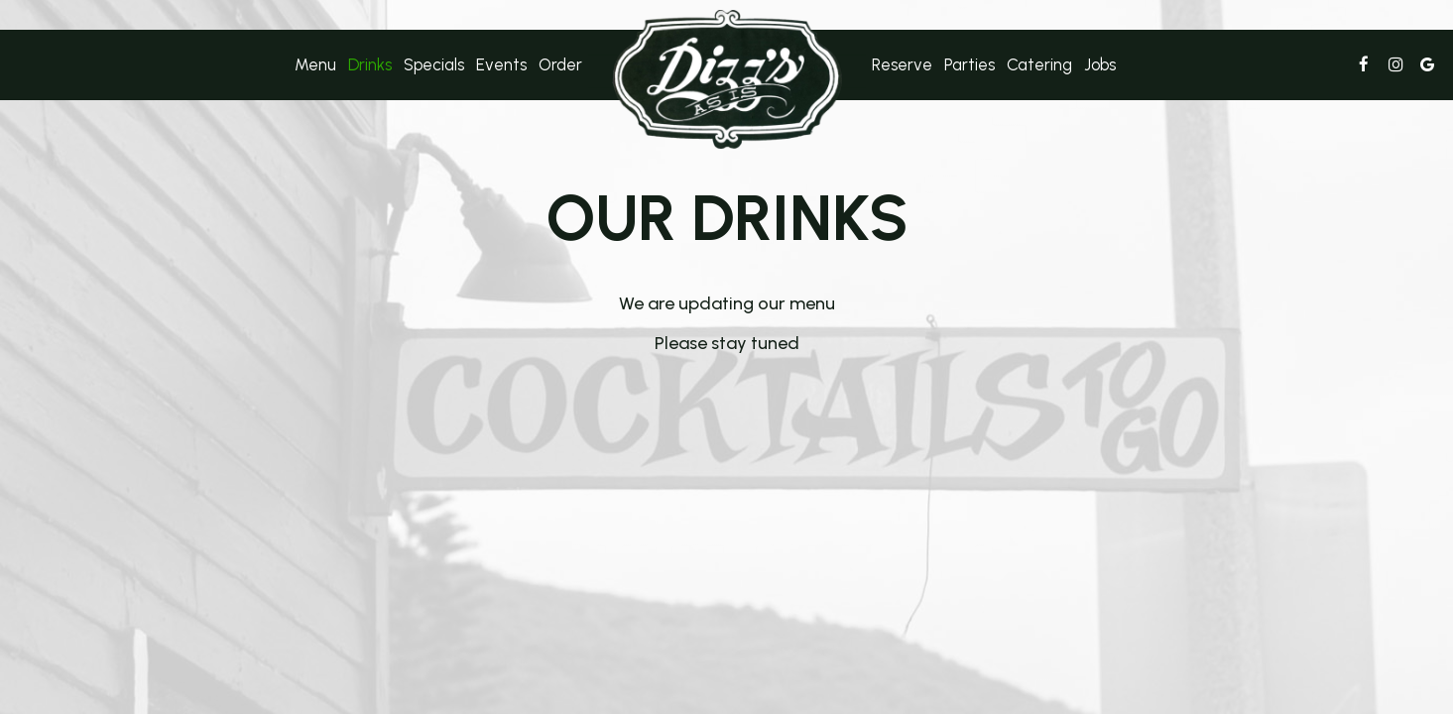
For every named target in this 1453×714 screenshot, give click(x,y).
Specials (434, 64)
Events (501, 64)
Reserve (902, 64)
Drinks (370, 64)
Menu (315, 64)
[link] (727, 79)
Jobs (1100, 64)
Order (560, 64)
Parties (969, 64)
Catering (1039, 64)
